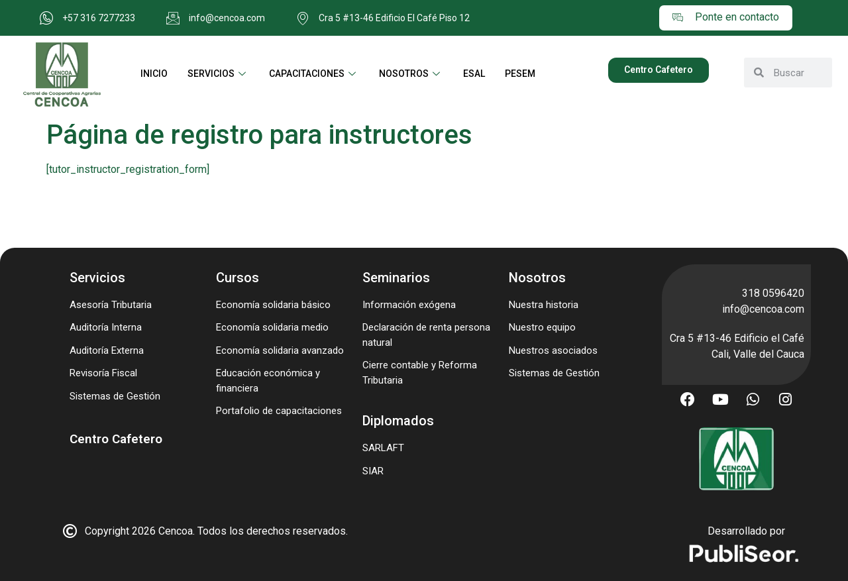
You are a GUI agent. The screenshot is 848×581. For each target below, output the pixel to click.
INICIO (154, 73)
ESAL (474, 73)
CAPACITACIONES (314, 73)
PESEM (520, 73)
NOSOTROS (411, 73)
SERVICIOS (218, 73)
